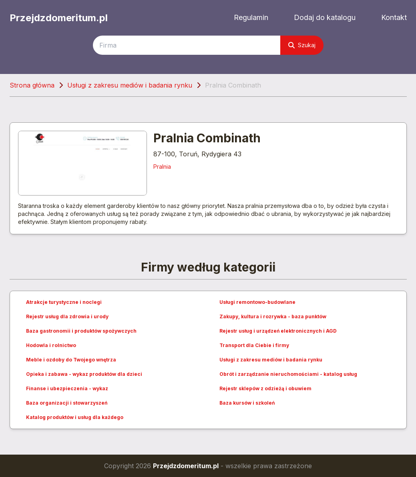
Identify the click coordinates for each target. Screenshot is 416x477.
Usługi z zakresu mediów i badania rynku (129, 85)
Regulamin (251, 17)
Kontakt (394, 17)
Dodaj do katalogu (325, 17)
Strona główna (32, 85)
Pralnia (162, 166)
